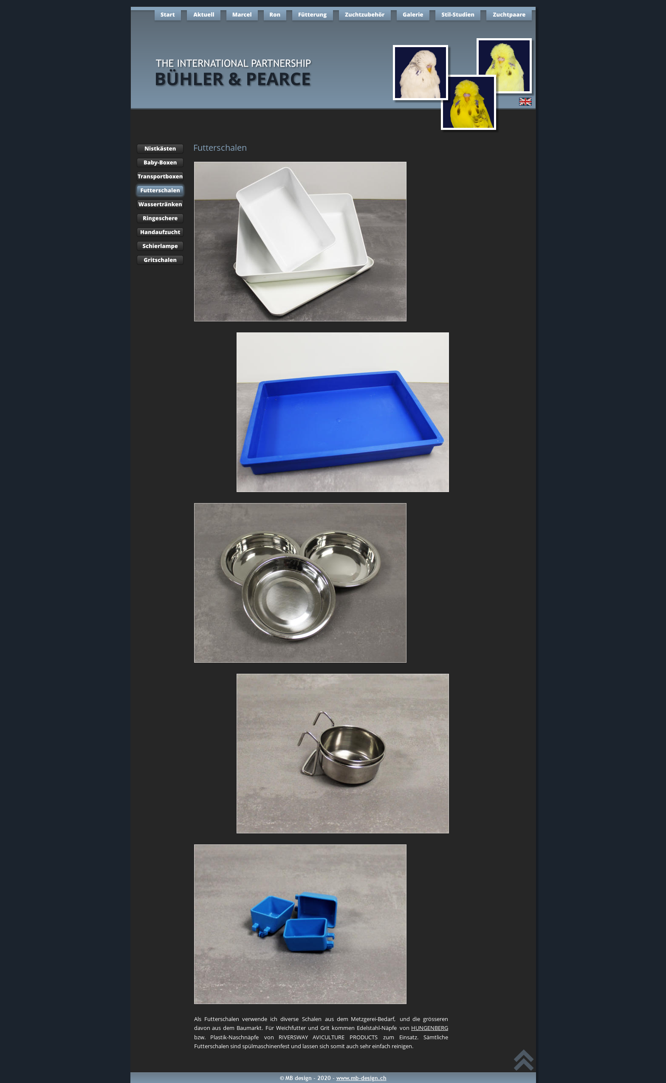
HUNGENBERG (429, 1028)
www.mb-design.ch (361, 1078)
